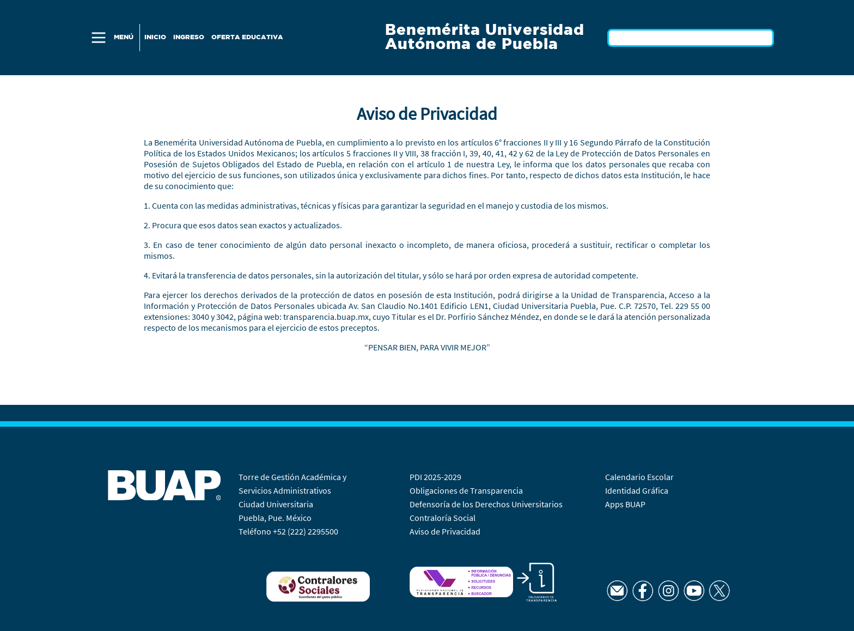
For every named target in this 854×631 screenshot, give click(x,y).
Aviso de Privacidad (445, 531)
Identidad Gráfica (637, 490)
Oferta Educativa (247, 37)
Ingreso (188, 37)
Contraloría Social (442, 517)
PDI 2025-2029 (435, 476)
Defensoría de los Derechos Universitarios (486, 504)
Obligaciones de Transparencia (466, 490)
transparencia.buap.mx (326, 316)
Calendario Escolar (640, 476)
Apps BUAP (625, 504)
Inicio (155, 37)
